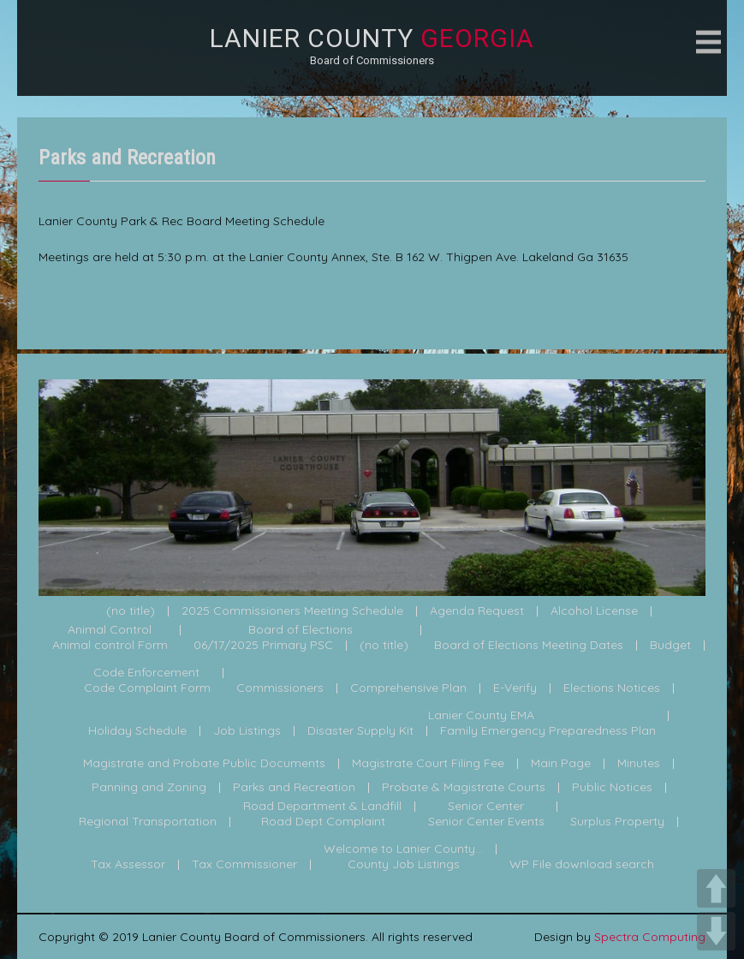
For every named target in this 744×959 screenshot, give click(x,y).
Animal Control (110, 630)
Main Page (561, 764)
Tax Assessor (128, 865)
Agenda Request (477, 611)
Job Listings (247, 731)
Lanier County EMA (481, 716)
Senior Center (486, 806)
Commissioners (280, 688)
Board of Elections (300, 630)
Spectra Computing (649, 936)
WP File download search (581, 865)
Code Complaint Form (147, 688)
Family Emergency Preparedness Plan (548, 731)
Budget (670, 645)
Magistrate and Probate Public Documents (204, 764)
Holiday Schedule (137, 731)
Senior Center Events (486, 822)
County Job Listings (404, 865)
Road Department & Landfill (322, 806)
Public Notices (612, 788)
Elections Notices (611, 688)
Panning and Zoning (149, 788)
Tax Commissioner (244, 865)
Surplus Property (617, 822)
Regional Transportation (148, 822)
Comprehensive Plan (408, 688)
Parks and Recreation (294, 788)
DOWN (716, 931)
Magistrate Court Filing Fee (428, 764)
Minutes (638, 764)
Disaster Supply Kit (360, 731)
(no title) (130, 611)
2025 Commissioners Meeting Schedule (292, 611)
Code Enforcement (146, 673)
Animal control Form (110, 645)
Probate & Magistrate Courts (463, 788)
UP (716, 888)
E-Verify (515, 688)
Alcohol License (594, 611)
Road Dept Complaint (323, 822)
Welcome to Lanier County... (403, 849)
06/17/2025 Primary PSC (263, 645)
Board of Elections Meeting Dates (528, 645)
